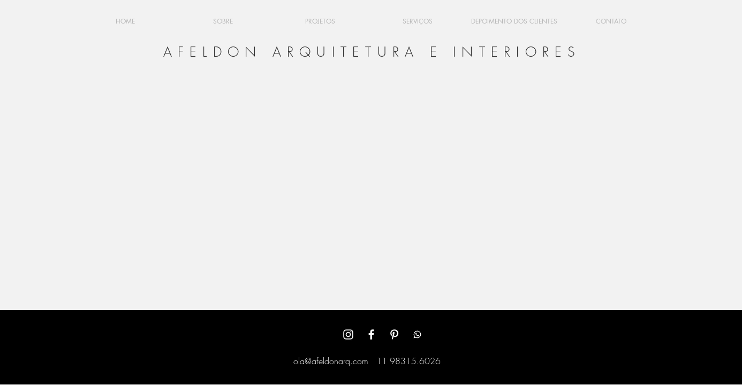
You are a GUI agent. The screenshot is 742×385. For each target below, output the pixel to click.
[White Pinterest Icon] (394, 334)
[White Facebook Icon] (371, 334)
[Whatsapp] (417, 334)
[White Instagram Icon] (348, 334)
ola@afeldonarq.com (330, 361)
